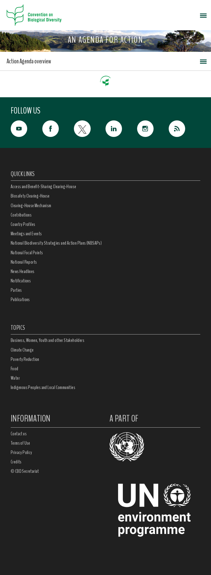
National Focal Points (27, 252)
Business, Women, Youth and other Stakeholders (47, 340)
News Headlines (23, 271)
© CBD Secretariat (25, 471)
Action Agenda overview (29, 61)
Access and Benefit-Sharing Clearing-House (43, 186)
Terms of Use (20, 443)
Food (14, 368)
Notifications (21, 280)
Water (15, 378)
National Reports (24, 262)
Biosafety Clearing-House (30, 196)
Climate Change (22, 350)
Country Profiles (23, 224)
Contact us (19, 433)
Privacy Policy (21, 452)
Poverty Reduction (25, 359)
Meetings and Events (26, 233)
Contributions (21, 215)
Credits (16, 461)
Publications (20, 299)
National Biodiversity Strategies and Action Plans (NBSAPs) (56, 243)
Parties (16, 290)
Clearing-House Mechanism (31, 205)
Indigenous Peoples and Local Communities (43, 387)
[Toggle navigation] (203, 15)
